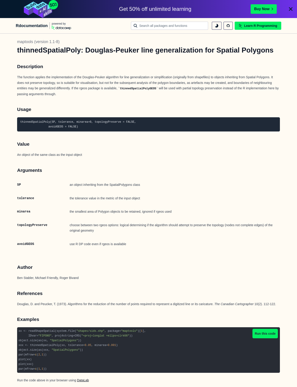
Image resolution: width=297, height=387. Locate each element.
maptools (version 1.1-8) (38, 41)
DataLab (83, 380)
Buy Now (263, 9)
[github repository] (228, 26)
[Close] (290, 9)
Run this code (265, 333)
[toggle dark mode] (217, 26)
